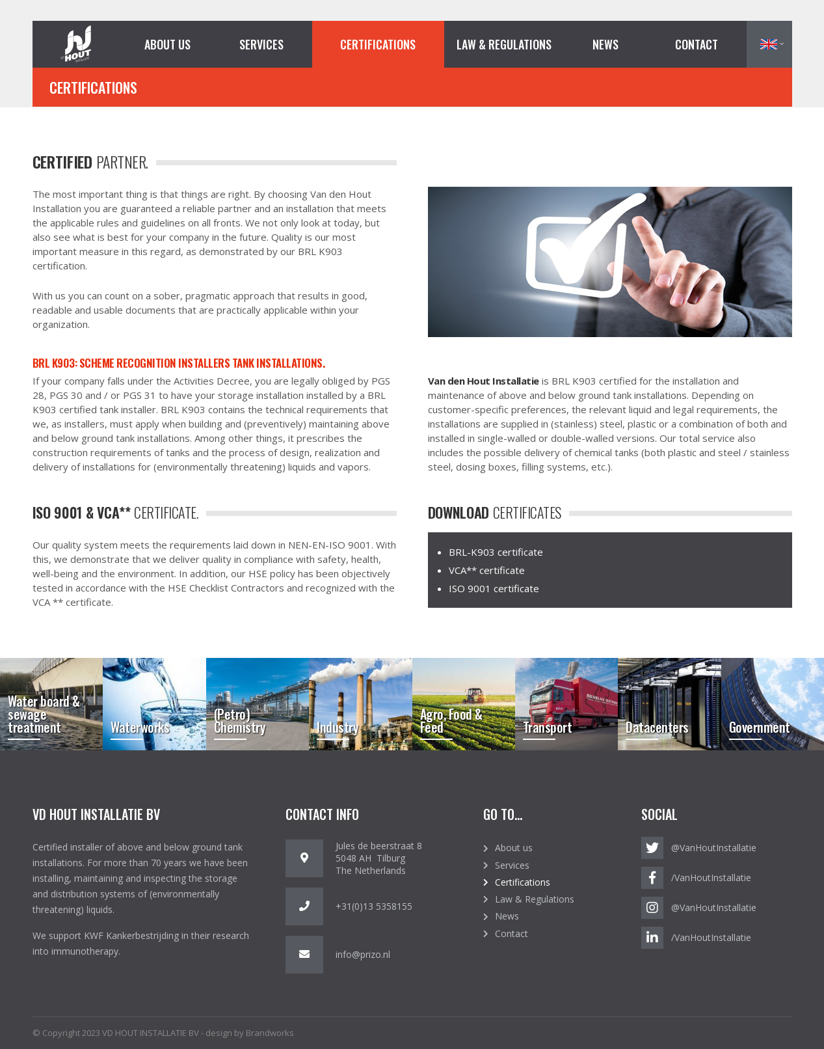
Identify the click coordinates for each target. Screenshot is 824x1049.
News (605, 44)
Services (261, 44)
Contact (696, 44)
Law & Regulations (504, 44)
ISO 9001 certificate (494, 588)
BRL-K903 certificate (496, 551)
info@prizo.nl (363, 954)
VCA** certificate (487, 570)
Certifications (378, 44)
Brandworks (270, 1033)
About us (167, 44)
